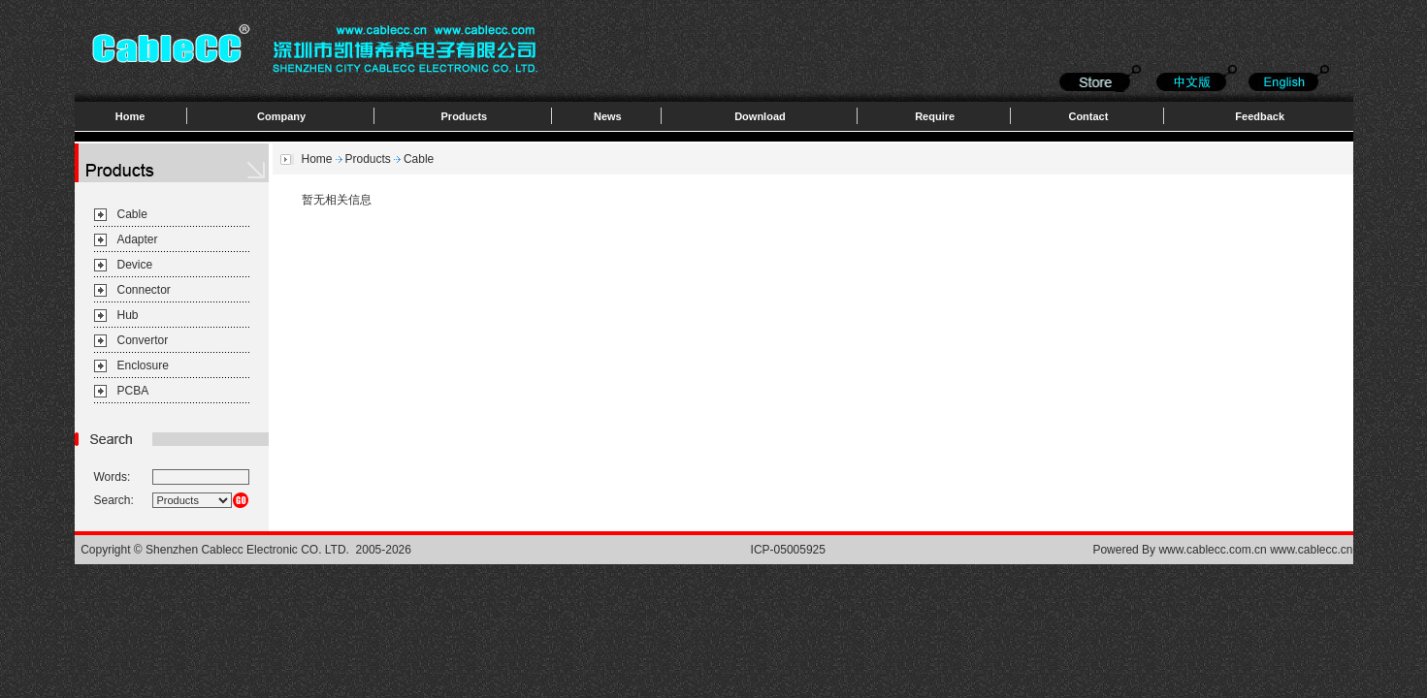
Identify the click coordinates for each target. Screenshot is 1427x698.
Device (135, 264)
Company (281, 116)
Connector (144, 290)
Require (935, 116)
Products (464, 116)
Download (760, 116)
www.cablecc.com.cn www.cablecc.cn (1255, 549)
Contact (1088, 116)
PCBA (133, 390)
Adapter (137, 239)
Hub (128, 315)
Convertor (143, 340)
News (608, 116)
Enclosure (143, 365)
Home (130, 116)
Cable (132, 214)
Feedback (1259, 116)
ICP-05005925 (788, 549)
